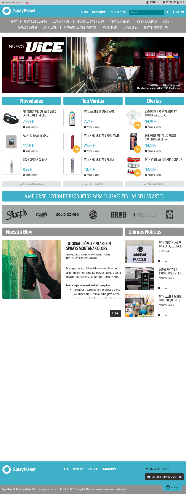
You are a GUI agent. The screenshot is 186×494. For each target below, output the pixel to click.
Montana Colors (91, 258)
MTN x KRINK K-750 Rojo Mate (101, 135)
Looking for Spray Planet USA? (15, 2)
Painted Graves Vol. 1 (36, 135)
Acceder (152, 2)
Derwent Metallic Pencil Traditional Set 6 (160, 137)
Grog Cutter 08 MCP (35, 159)
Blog (84, 12)
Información (109, 469)
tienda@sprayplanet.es (47, 489)
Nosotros (99, 12)
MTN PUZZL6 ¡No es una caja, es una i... (171, 245)
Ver (115, 313)
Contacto (118, 12)
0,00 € (181, 2)
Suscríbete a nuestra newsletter (164, 477)
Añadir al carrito (30, 127)
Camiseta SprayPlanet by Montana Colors (161, 114)
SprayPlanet (104, 254)
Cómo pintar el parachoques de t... (171, 272)
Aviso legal (121, 489)
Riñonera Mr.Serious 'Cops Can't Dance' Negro (39, 114)
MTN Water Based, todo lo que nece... (170, 299)
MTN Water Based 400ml (99, 112)
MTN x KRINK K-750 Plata (99, 159)
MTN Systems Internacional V (163, 159)
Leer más (163, 261)
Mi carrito (170, 2)
